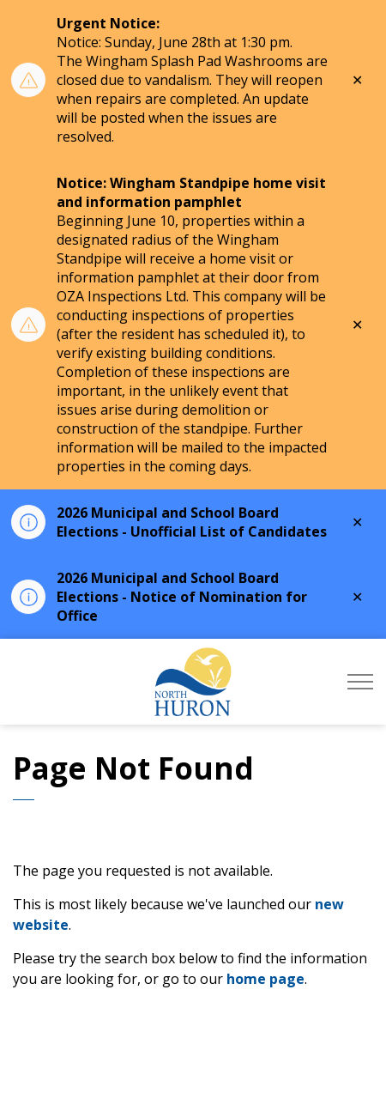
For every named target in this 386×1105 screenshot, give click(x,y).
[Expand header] (360, 682)
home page (265, 978)
